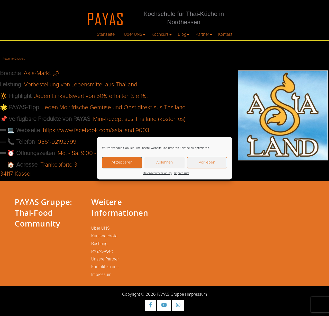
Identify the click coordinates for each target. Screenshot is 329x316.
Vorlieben (207, 162)
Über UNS (133, 34)
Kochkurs (160, 34)
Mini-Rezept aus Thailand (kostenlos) (139, 119)
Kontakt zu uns (104, 267)
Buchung (99, 244)
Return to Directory (14, 58)
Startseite (106, 34)
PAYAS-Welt (102, 251)
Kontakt (225, 34)
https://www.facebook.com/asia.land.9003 (96, 130)
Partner (202, 34)
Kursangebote (104, 236)
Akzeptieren (122, 162)
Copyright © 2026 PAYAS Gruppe (153, 294)
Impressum (181, 173)
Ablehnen (164, 162)
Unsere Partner (105, 259)
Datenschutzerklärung (157, 173)
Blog (182, 34)
